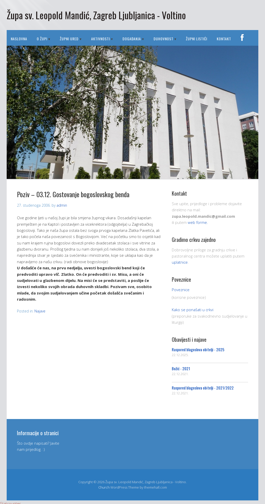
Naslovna (19, 38)
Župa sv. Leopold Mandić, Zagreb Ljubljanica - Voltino (96, 15)
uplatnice (180, 262)
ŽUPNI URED (69, 38)
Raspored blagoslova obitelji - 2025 (198, 349)
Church (104, 487)
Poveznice (181, 289)
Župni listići (196, 38)
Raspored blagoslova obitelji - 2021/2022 (203, 388)
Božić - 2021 (181, 368)
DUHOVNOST (163, 38)
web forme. (198, 222)
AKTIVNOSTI (100, 38)
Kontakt (224, 38)
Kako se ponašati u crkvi (192, 309)
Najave (39, 311)
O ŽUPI (42, 38)
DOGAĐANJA (131, 38)
